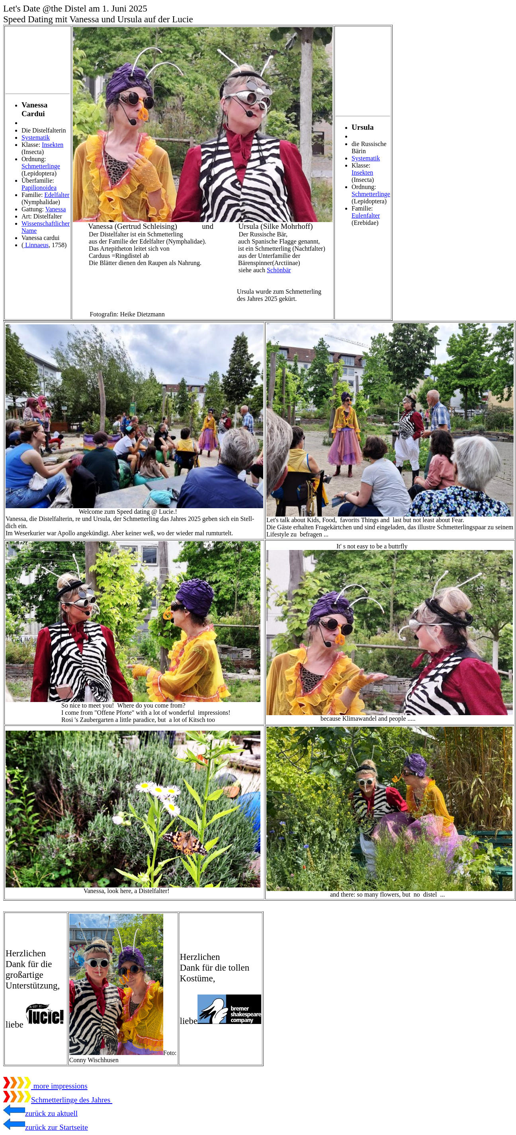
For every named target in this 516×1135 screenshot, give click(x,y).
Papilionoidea (39, 187)
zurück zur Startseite (45, 1127)
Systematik (36, 137)
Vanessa (55, 209)
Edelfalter (56, 194)
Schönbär (279, 270)
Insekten (52, 144)
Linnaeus (36, 245)
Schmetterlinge (41, 166)
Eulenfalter (366, 215)
